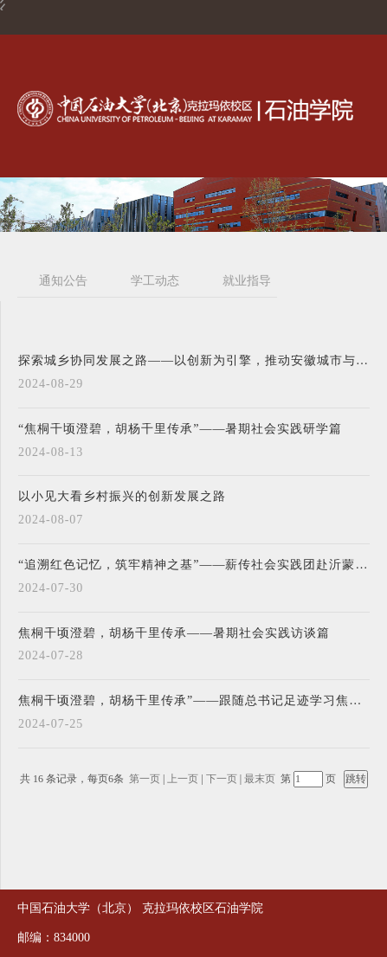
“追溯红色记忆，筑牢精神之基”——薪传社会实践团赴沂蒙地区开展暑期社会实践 (194, 565)
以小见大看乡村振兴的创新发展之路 (122, 497)
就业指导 (247, 280)
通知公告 (63, 280)
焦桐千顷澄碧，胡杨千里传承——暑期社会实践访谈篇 (174, 633)
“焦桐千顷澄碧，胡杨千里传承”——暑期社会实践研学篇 (180, 429)
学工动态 (155, 280)
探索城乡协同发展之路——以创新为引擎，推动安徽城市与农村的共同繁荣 (194, 361)
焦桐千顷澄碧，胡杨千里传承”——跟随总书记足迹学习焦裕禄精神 (194, 701)
